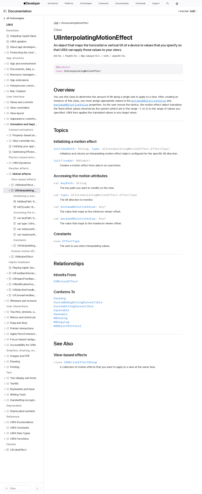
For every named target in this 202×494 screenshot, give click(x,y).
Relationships (91, 275)
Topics (83, 134)
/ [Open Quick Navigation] (56, 488)
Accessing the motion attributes (103, 188)
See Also (85, 355)
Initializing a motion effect (97, 145)
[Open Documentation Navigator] (5, 11)
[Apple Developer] (32, 3)
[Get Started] (52, 3)
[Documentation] (122, 3)
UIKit (78, 23)
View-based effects (92, 367)
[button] (167, 3)
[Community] (103, 3)
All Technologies (13, 18)
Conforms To (86, 304)
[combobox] (28, 488)
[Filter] (28, 488)
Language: (183, 11)
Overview (86, 90)
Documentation (20, 11)
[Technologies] (86, 3)
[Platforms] (68, 3)
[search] (26, 488)
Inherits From (87, 287)
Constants (84, 246)
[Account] (177, 3)
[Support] (155, 3)
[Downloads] (140, 3)
